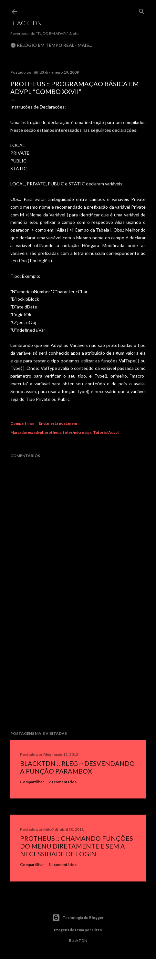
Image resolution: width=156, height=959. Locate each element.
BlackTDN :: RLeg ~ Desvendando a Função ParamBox (77, 767)
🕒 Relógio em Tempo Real (42, 45)
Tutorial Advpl (106, 432)
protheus (53, 432)
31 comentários (62, 864)
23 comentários (62, 781)
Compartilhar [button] (22, 423)
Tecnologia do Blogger (78, 918)
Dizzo (97, 929)
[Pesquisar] (142, 10)
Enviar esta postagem (58, 423)
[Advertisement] (78, 669)
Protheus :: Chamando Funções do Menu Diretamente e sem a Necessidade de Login (76, 846)
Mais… (85, 45)
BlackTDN (26, 22)
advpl (38, 432)
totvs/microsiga (77, 432)
